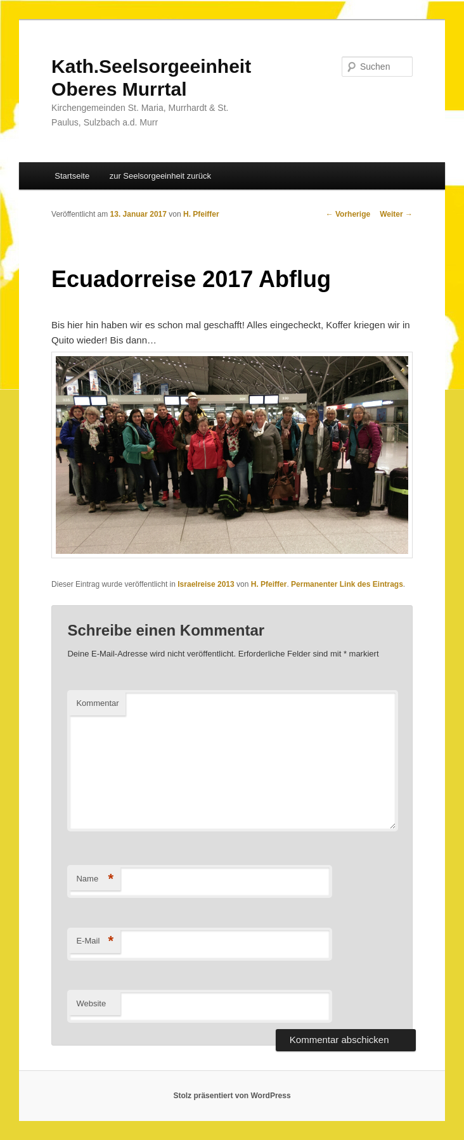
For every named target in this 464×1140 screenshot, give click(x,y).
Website (91, 1003)
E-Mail (94, 941)
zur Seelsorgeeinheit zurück (160, 176)
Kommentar (97, 703)
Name (94, 879)
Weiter (396, 214)
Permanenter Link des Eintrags (347, 584)
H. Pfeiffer (201, 214)
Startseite (72, 176)
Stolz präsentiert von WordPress (231, 1095)
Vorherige (348, 214)
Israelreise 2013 (205, 584)
